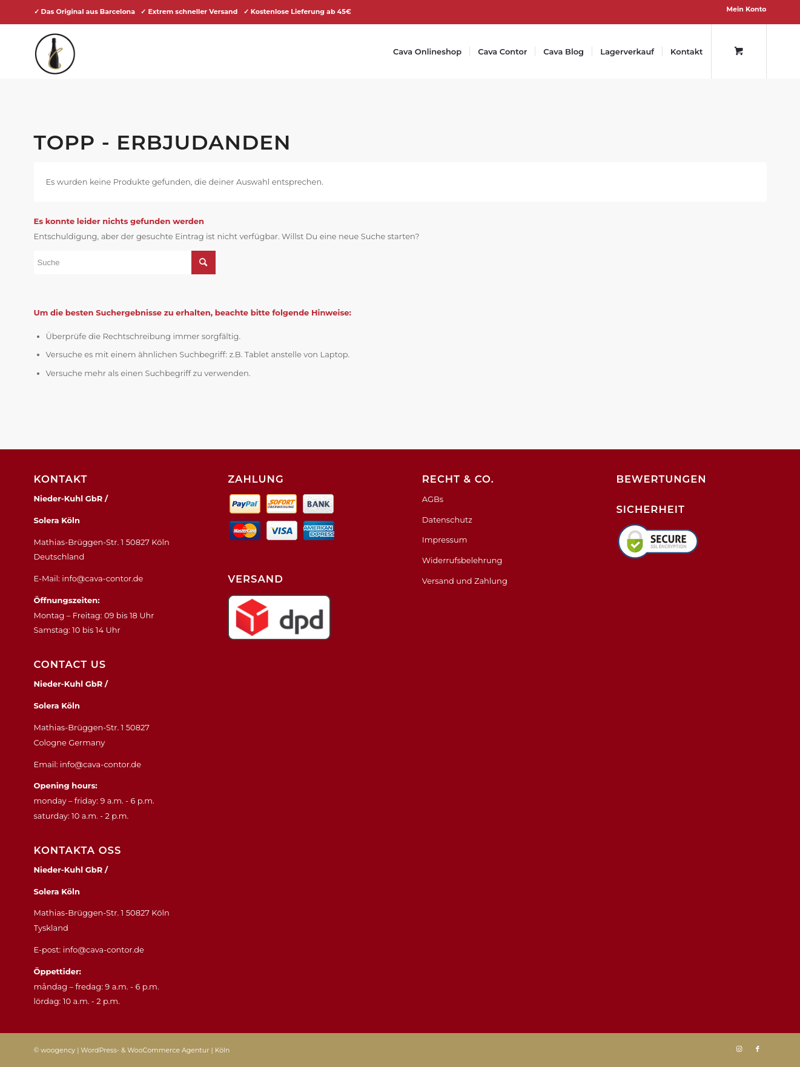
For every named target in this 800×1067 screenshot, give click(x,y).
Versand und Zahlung (464, 581)
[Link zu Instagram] (739, 1049)
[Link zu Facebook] (758, 1049)
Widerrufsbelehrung (462, 560)
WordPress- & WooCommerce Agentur (145, 1050)
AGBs (432, 499)
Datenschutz (447, 519)
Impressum (445, 539)
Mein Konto (747, 9)
